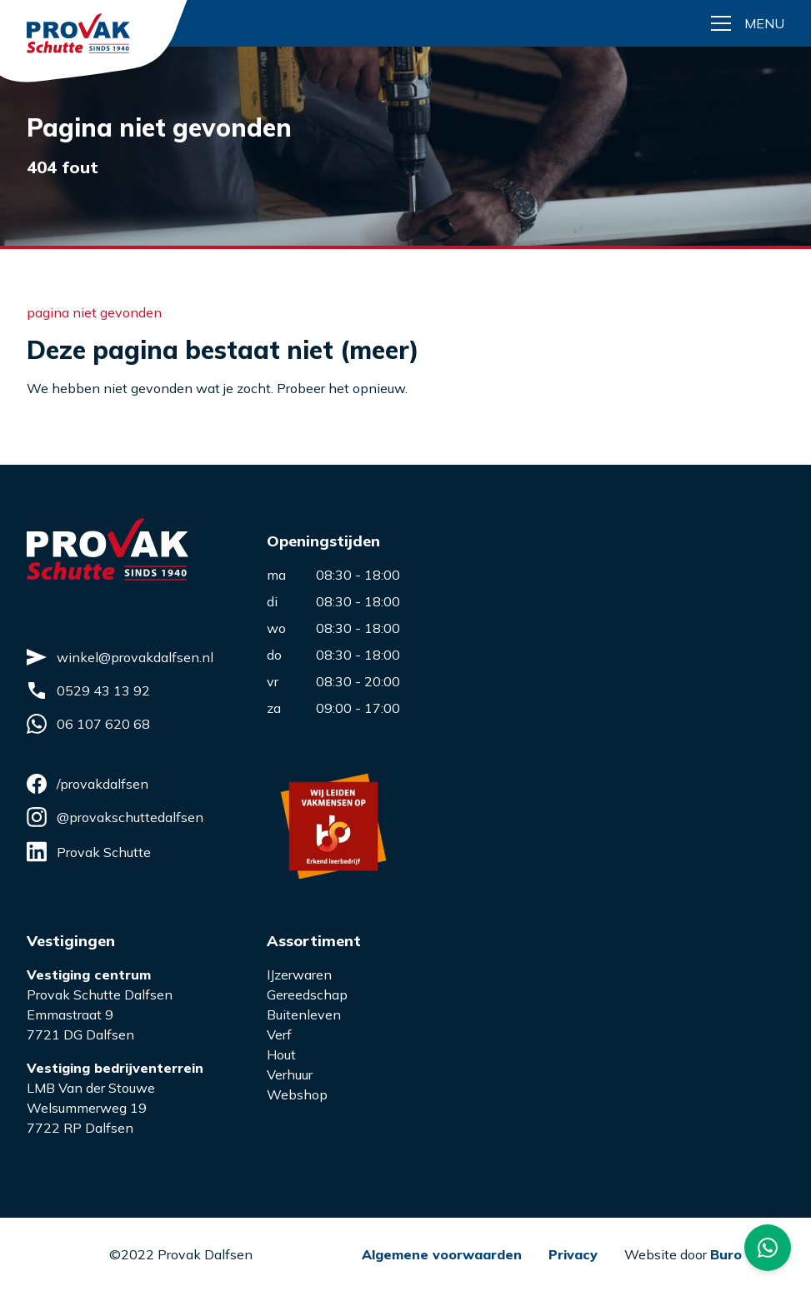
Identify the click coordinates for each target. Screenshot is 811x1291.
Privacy (573, 1254)
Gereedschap (307, 994)
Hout (281, 1054)
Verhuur (290, 1074)
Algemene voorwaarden (442, 1254)
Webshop (297, 1094)
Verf (279, 1034)
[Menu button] (747, 23)
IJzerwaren (299, 974)
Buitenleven (304, 1014)
